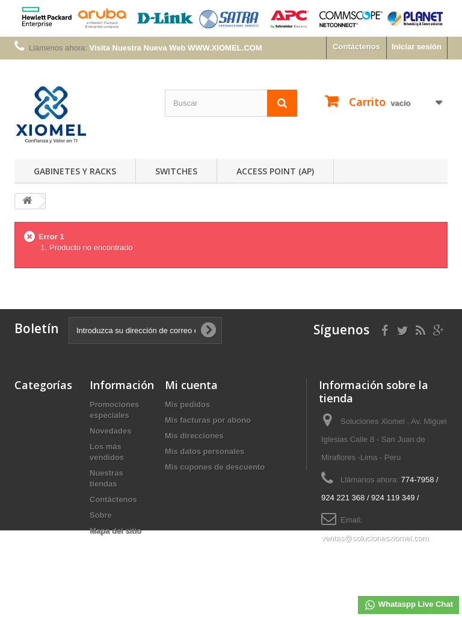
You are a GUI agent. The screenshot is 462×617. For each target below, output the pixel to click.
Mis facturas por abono (208, 420)
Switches (176, 171)
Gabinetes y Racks (75, 171)
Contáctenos (356, 46)
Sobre (101, 515)
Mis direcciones (194, 435)
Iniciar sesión (417, 46)
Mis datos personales (204, 451)
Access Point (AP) (275, 171)
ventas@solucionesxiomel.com (375, 537)
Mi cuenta (191, 385)
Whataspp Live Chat (408, 605)
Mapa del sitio (115, 530)
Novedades (110, 430)
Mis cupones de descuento (215, 466)
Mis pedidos (187, 404)
